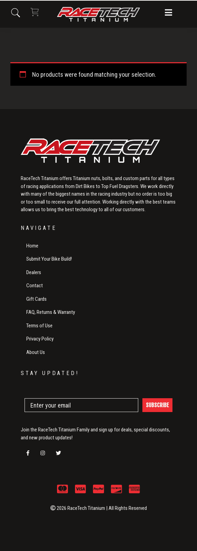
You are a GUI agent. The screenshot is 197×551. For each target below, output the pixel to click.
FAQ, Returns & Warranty (50, 312)
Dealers (33, 272)
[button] (168, 13)
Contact (34, 285)
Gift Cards (36, 299)
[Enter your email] (81, 405)
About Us (35, 352)
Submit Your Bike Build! (49, 259)
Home (32, 246)
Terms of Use (39, 326)
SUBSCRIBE (157, 405)
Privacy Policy (40, 339)
